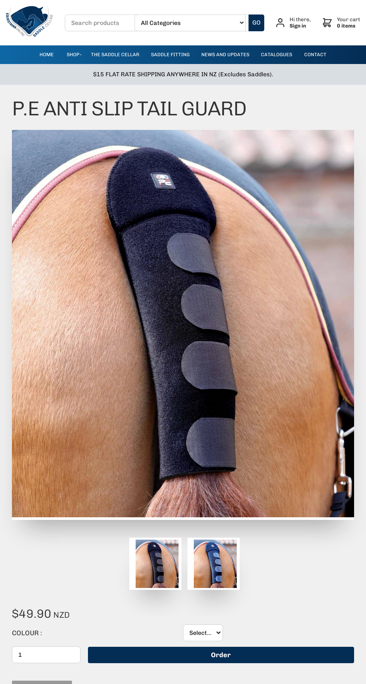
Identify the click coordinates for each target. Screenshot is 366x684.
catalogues (276, 54)
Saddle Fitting (170, 54)
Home (47, 54)
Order (221, 655)
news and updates (225, 54)
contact (315, 54)
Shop (73, 54)
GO (256, 22)
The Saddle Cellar (115, 54)
